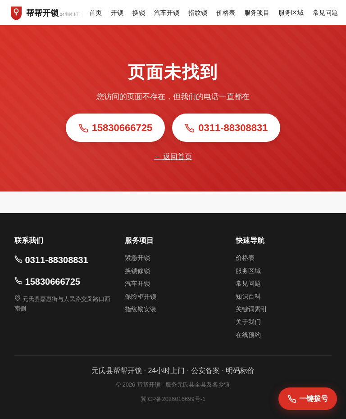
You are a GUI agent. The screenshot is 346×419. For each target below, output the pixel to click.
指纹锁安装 (140, 309)
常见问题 (325, 12)
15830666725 (115, 127)
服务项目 (256, 12)
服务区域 (291, 12)
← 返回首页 (173, 156)
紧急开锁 (137, 257)
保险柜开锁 (140, 296)
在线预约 (248, 334)
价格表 (225, 12)
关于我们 (248, 321)
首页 (95, 12)
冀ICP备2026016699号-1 (173, 399)
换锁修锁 (137, 270)
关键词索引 (251, 309)
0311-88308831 (226, 127)
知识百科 (248, 296)
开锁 (117, 12)
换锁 (138, 12)
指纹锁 (197, 12)
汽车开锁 (166, 12)
